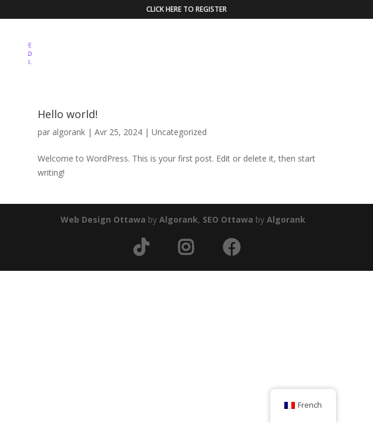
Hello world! (68, 114)
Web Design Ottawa (103, 219)
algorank (68, 131)
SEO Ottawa (228, 219)
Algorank (178, 219)
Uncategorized (179, 131)
